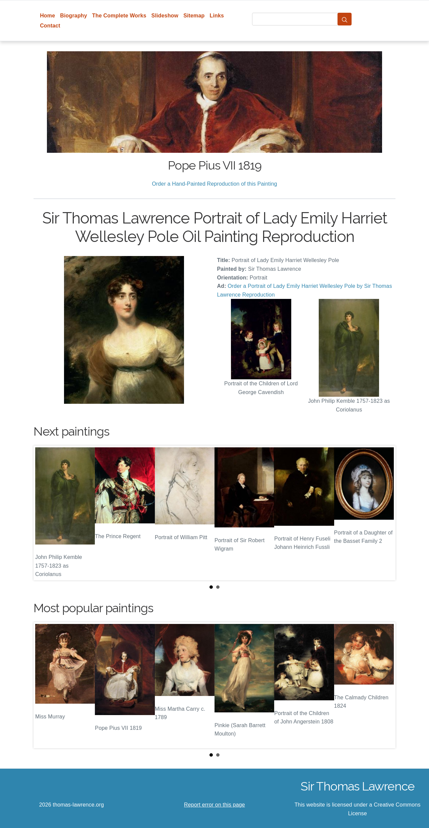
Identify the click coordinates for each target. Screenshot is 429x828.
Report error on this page (214, 805)
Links (217, 15)
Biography (73, 15)
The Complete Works (119, 15)
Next (385, 513)
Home (47, 15)
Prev (44, 513)
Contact (50, 25)
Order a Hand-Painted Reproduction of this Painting (214, 184)
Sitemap (193, 15)
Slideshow (165, 15)
